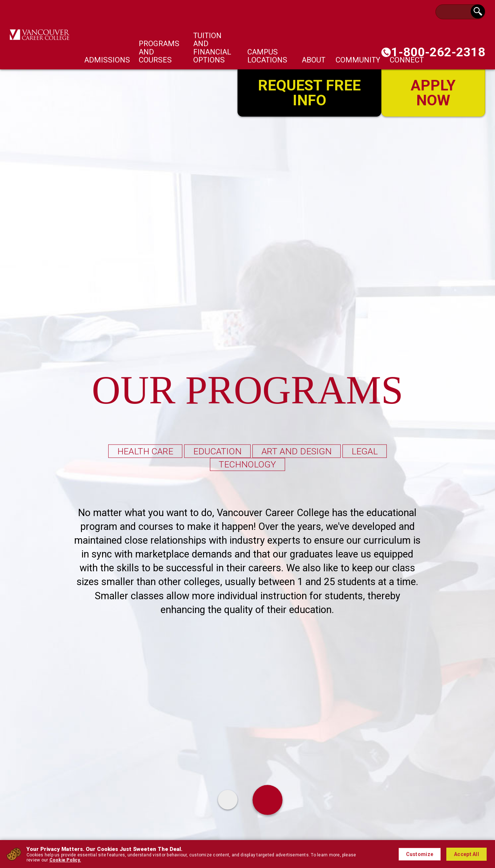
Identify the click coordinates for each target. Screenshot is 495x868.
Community (358, 60)
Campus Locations (267, 56)
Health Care (144, 451)
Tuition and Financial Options (212, 47)
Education (216, 451)
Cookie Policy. (65, 860)
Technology (248, 464)
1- (438, 52)
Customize (420, 854)
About (313, 60)
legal (366, 451)
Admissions (107, 60)
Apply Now (433, 92)
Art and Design (296, 451)
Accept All (466, 854)
